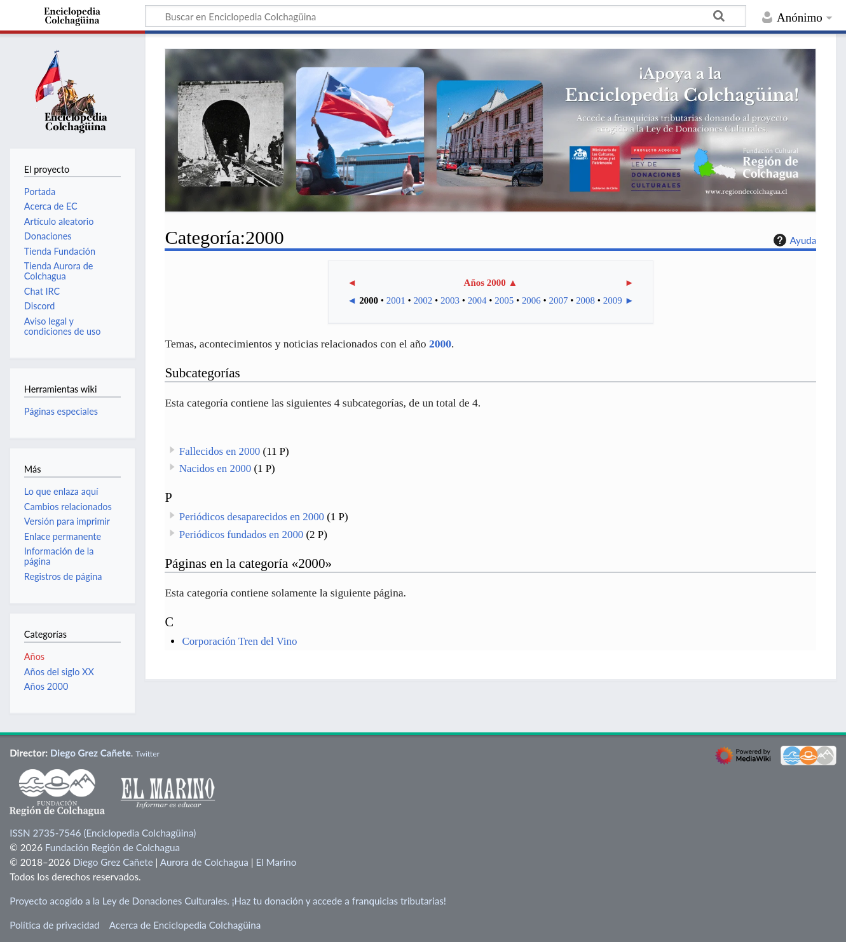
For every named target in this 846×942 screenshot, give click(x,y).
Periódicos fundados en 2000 (241, 534)
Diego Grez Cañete (90, 752)
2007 (558, 300)
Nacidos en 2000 (215, 468)
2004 (477, 300)
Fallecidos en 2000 (219, 451)
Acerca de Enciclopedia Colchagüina (185, 925)
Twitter (147, 753)
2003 (450, 300)
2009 (612, 300)
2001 (396, 300)
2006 (531, 300)
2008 (585, 300)
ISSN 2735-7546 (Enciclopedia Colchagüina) (103, 832)
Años (34, 656)
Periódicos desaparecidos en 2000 (251, 517)
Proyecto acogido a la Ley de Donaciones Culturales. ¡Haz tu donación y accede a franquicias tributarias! (228, 900)
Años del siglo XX (59, 671)
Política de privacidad (54, 925)
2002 (422, 300)
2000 (368, 300)
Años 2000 (485, 283)
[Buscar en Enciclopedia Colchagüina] (446, 16)
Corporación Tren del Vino (239, 641)
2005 (504, 300)
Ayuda (793, 240)
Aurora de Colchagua (204, 862)
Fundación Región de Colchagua (112, 847)
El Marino (276, 862)
